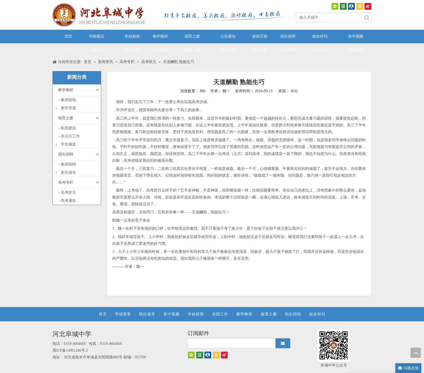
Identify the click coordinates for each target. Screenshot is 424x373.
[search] (234, 343)
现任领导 (147, 314)
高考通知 (68, 201)
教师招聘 (68, 164)
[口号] (225, 16)
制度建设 (68, 128)
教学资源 (68, 108)
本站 (294, 91)
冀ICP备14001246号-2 (70, 350)
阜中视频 (171, 314)
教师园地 (68, 100)
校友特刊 (317, 314)
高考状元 (68, 192)
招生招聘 (65, 154)
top (415, 353)
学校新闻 (196, 314)
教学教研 (65, 90)
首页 (103, 314)
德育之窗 (65, 118)
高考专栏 (65, 182)
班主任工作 (70, 136)
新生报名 (68, 172)
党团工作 (220, 314)
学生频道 (68, 144)
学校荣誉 (123, 314)
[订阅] (282, 343)
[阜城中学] (334, 345)
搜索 (366, 17)
